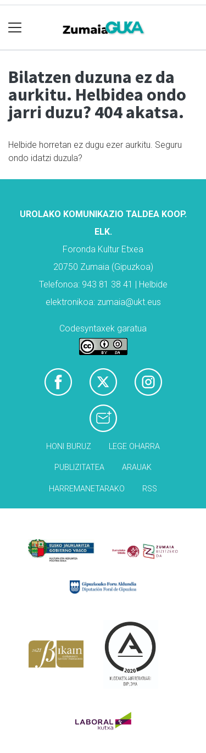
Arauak (137, 467)
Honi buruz (68, 446)
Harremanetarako (87, 489)
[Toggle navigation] (15, 27)
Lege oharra (134, 446)
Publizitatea (79, 467)
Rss (149, 489)
